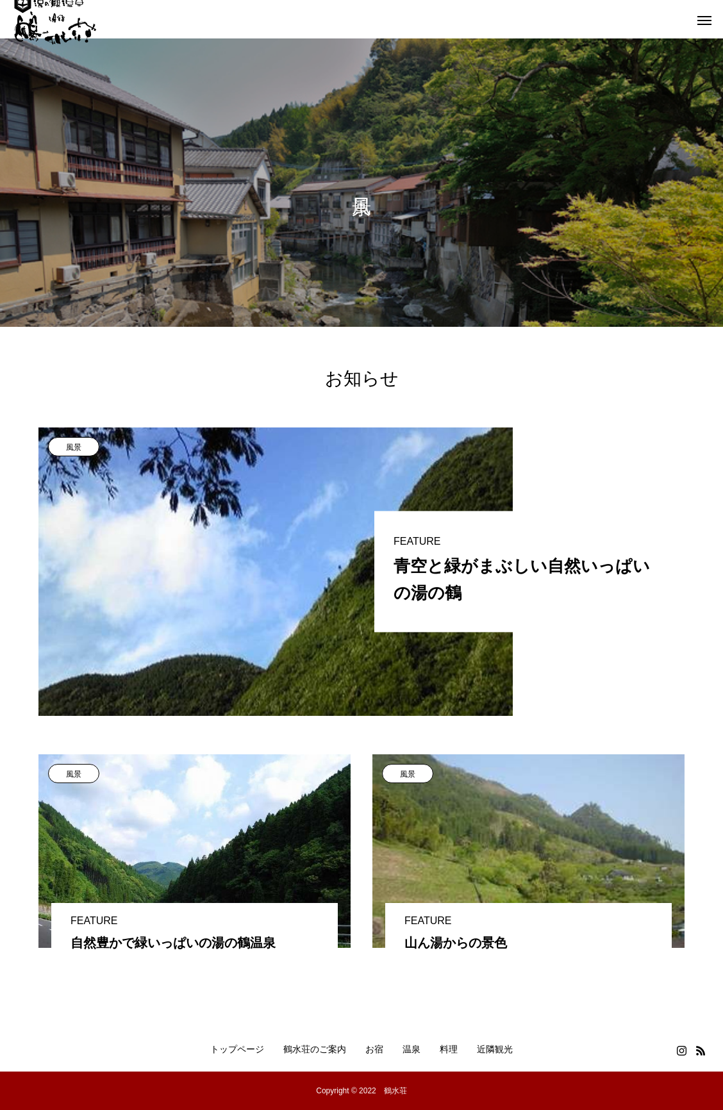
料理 (449, 1049)
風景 (73, 447)
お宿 (374, 1049)
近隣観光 (495, 1049)
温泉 (411, 1049)
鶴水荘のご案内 (314, 1049)
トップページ (237, 1049)
